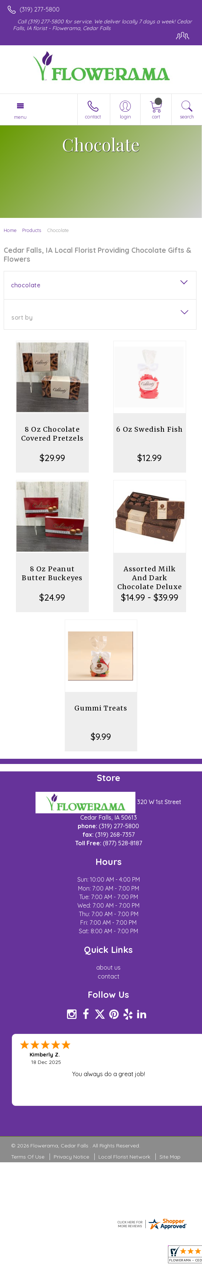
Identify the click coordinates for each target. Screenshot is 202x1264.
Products (31, 230)
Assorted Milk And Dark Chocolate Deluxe (149, 578)
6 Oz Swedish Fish (149, 429)
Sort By (22, 317)
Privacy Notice (71, 1156)
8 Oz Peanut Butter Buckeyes (52, 573)
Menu (20, 117)
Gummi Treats (100, 708)
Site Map (170, 1156)
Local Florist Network (124, 1156)
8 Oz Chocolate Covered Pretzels (52, 433)
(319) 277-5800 (40, 9)
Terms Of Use (27, 1156)
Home (10, 230)
